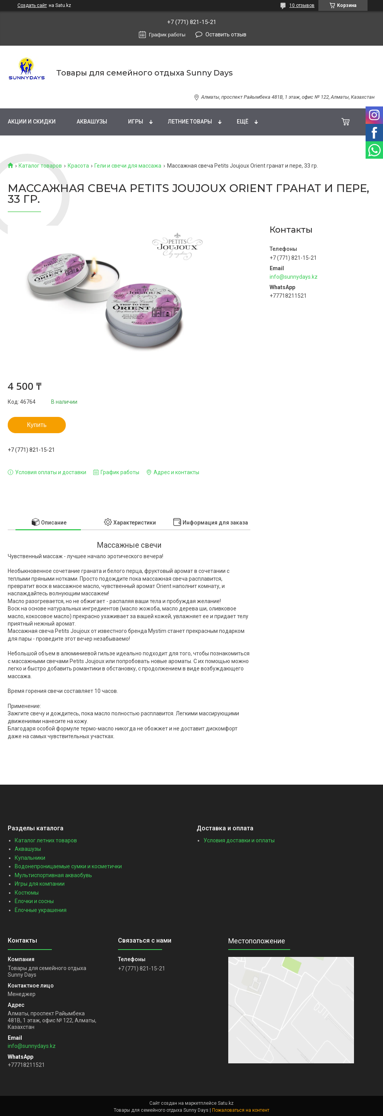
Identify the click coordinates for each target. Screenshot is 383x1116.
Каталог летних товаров (46, 840)
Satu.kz (226, 1103)
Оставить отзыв (225, 34)
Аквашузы (92, 121)
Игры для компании (40, 884)
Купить (37, 425)
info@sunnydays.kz (294, 277)
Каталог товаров (40, 166)
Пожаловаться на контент (240, 1110)
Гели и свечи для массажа (127, 166)
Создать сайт (32, 5)
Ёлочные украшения (41, 910)
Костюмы (27, 893)
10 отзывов (302, 5)
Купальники (30, 858)
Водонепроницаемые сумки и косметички (68, 866)
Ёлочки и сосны (34, 901)
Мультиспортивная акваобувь (53, 875)
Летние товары (190, 121)
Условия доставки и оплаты (239, 840)
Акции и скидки (32, 121)
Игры (135, 121)
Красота (78, 166)
